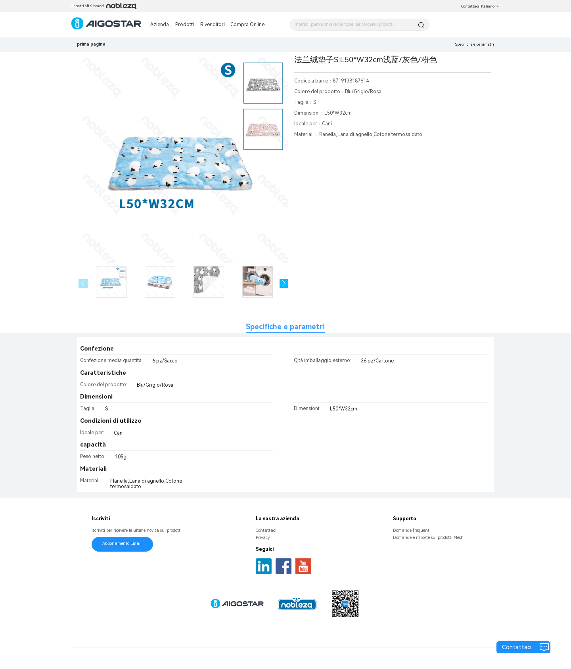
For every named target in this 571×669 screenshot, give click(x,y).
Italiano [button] (490, 6)
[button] (284, 283)
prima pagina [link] (91, 44)
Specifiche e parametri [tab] (285, 326)
